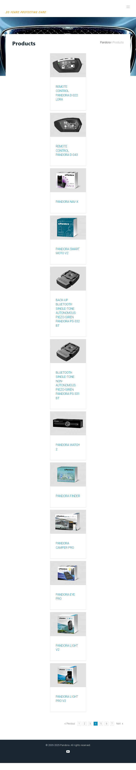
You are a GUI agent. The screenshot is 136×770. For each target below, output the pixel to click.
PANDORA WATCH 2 (68, 447)
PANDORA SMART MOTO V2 (67, 251)
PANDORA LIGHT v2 (67, 648)
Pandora (105, 42)
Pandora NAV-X (67, 202)
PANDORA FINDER (68, 496)
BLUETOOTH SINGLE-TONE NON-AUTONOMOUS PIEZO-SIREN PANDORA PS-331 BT (68, 385)
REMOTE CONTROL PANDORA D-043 (67, 151)
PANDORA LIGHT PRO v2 (67, 699)
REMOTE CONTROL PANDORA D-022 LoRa (67, 93)
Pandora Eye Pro (65, 597)
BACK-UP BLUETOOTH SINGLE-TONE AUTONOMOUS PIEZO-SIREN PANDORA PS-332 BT (68, 312)
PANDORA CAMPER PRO (65, 545)
